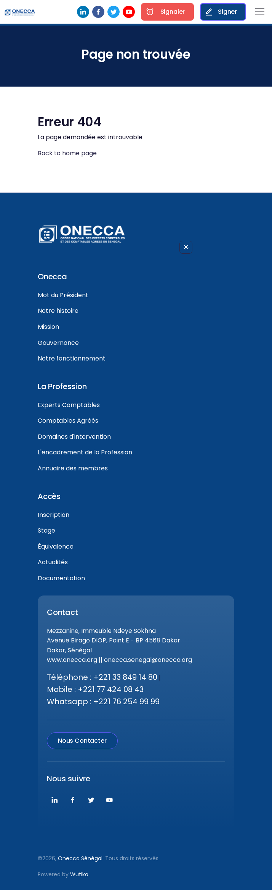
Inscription (53, 514)
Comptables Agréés (68, 420)
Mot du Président (63, 295)
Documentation (61, 578)
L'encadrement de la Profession (85, 452)
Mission (48, 326)
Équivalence (56, 546)
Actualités (53, 562)
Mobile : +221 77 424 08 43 (95, 689)
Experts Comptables (69, 405)
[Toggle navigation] (259, 11)
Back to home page (67, 153)
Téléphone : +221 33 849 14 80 (102, 677)
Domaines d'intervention (74, 436)
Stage (46, 530)
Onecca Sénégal (80, 858)
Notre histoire (58, 310)
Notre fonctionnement (72, 358)
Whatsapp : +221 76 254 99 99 (103, 701)
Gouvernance (58, 342)
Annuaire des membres (73, 468)
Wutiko (79, 874)
